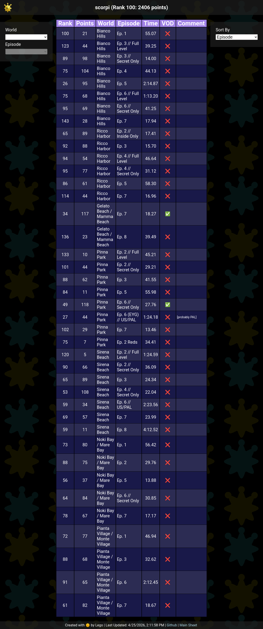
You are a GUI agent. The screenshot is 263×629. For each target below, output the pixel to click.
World (11, 29)
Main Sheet (188, 625)
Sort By (223, 29)
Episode (13, 44)
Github (172, 625)
